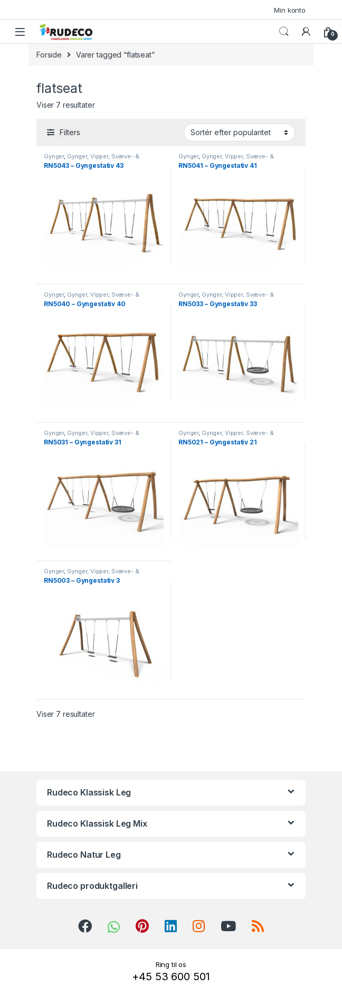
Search (284, 31)
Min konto (290, 10)
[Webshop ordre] (239, 132)
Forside (49, 54)
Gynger (54, 156)
